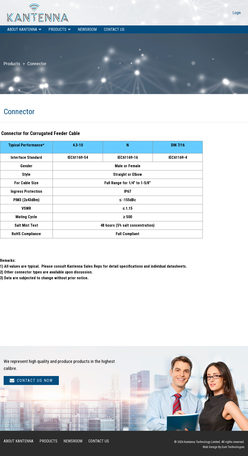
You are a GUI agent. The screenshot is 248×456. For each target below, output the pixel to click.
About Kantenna (22, 29)
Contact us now (31, 380)
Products (57, 29)
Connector (36, 63)
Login (236, 12)
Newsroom (87, 29)
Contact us (114, 29)
